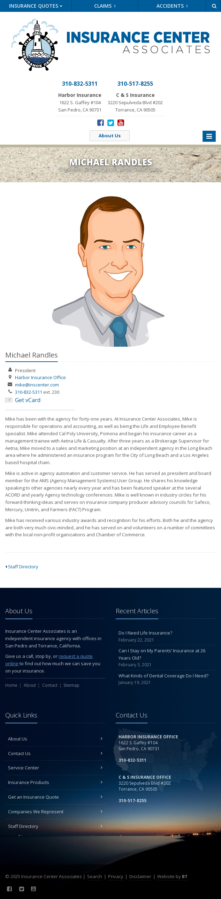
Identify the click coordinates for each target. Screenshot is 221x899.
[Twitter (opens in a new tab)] (110, 122)
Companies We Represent (55, 811)
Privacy (115, 876)
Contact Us (55, 753)
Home (11, 685)
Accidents (172, 5)
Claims (105, 5)
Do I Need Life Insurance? (166, 636)
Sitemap (71, 685)
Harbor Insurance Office (40, 377)
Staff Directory (21, 566)
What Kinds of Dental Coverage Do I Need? (166, 679)
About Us (110, 135)
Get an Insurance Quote (55, 797)
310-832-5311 (28, 392)
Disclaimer (140, 876)
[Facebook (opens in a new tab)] (100, 122)
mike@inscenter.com (37, 385)
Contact (50, 685)
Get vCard (27, 400)
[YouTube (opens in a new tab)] (120, 122)
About (30, 685)
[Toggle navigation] (209, 136)
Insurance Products (55, 782)
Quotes (35, 5)
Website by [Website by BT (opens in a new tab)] (172, 876)
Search (94, 876)
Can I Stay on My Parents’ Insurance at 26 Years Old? (166, 657)
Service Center (55, 767)
